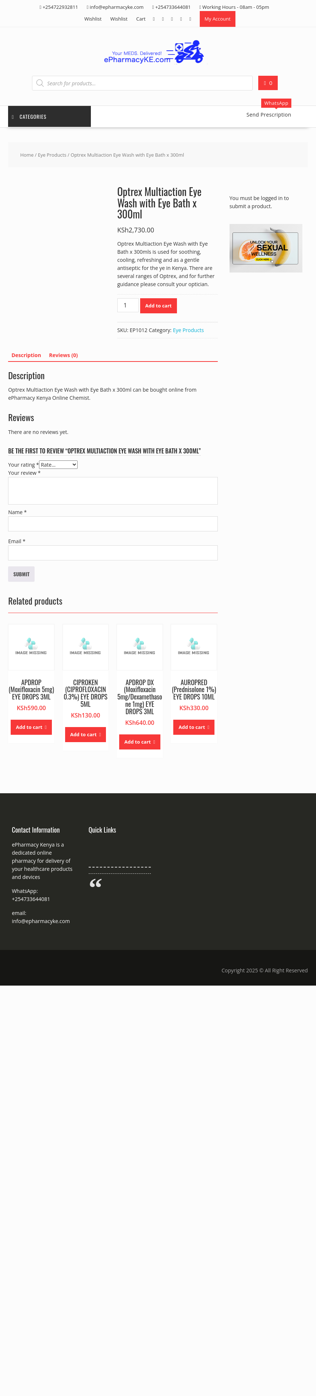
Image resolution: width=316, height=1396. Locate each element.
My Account (218, 18)
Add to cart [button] (29, 727)
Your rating (23, 464)
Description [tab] (26, 355)
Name (17, 512)
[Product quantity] (128, 305)
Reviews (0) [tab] (63, 355)
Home (26, 155)
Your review (24, 472)
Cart (140, 18)
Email (16, 541)
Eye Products (52, 155)
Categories (29, 116)
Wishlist (93, 18)
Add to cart (158, 305)
